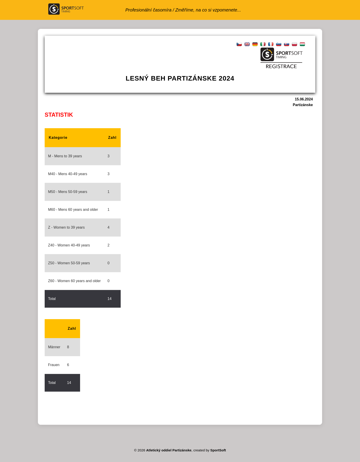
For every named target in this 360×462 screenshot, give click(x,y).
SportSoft (218, 450)
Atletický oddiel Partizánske (169, 450)
